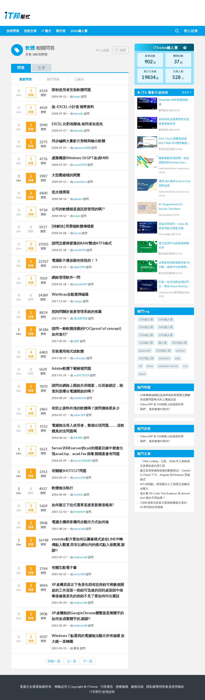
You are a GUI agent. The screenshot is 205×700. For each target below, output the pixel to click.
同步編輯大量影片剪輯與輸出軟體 (78, 141)
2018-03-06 (59, 233)
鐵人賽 (162, 342)
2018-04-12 (59, 215)
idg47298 (80, 267)
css (185, 366)
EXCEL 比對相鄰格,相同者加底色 (77, 124)
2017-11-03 (59, 301)
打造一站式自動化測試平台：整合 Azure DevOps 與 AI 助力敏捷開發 (174, 284)
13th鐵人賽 (146, 327)
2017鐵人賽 (146, 358)
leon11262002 (83, 460)
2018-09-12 (59, 96)
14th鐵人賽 (165, 327)
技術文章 (30, 31)
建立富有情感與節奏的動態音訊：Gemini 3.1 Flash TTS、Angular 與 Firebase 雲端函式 (165, 475)
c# (140, 366)
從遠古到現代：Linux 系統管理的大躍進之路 (173, 226)
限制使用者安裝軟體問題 (71, 90)
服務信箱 (137, 686)
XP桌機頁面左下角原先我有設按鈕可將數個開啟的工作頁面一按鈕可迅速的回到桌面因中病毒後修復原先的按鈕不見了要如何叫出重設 (88, 590)
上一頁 (71, 661)
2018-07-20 (59, 164)
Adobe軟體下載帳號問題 (71, 368)
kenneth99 (81, 284)
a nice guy (80, 358)
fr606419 (80, 511)
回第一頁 (54, 661)
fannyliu (79, 113)
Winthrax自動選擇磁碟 (70, 294)
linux (150, 366)
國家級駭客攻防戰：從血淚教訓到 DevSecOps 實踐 (174, 160)
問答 (21, 67)
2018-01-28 (59, 250)
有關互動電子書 (64, 567)
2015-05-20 (59, 602)
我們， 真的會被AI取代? (155, 409)
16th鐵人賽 (165, 319)
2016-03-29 (59, 460)
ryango (78, 301)
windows (164, 358)
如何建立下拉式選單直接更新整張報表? (83, 505)
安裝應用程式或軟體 (68, 351)
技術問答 (13, 31)
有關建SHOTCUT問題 (69, 471)
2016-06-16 (59, 437)
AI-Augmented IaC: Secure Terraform (171, 206)
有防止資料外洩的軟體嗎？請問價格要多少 (85, 408)
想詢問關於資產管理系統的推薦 (77, 311)
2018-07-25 (59, 147)
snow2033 (80, 164)
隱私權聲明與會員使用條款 (165, 686)
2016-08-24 (59, 398)
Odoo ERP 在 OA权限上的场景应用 (161, 404)
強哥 (77, 341)
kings (77, 96)
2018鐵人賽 (163, 350)
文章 (41, 67)
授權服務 (122, 686)
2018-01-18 (59, 284)
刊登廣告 (106, 686)
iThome (92, 686)
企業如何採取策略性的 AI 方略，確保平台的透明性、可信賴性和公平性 (174, 265)
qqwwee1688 (82, 147)
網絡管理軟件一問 (66, 277)
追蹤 (120, 50)
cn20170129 (82, 375)
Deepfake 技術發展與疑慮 (173, 102)
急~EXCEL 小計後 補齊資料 (73, 106)
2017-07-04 (59, 318)
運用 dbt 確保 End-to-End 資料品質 (174, 183)
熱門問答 (53, 79)
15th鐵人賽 (146, 319)
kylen (77, 215)
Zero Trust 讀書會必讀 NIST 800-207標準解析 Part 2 (173, 141)
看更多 (187, 92)
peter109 (80, 415)
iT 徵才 (46, 31)
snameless (80, 181)
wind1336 (80, 250)
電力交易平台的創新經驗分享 (174, 245)
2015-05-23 (59, 574)
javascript (145, 350)
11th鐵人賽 (146, 342)
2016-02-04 (59, 494)
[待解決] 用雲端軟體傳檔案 (73, 226)
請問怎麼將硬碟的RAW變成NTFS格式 (82, 243)
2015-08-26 (59, 528)
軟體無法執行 (62, 488)
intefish (79, 494)
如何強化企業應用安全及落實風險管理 (174, 121)
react (142, 373)
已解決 (79, 79)
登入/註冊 (191, 31)
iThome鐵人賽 (170, 47)
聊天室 (61, 31)
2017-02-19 (59, 358)
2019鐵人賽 (179, 342)
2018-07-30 (59, 113)
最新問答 (25, 79)
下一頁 (87, 661)
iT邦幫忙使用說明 (102, 691)
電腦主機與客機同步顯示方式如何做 (80, 522)
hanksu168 (81, 557)
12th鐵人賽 (165, 335)
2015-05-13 (59, 648)
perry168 (80, 477)
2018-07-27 (59, 130)
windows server (168, 366)
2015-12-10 (59, 511)
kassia (78, 233)
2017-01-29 (59, 375)
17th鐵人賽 (146, 335)
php (177, 358)
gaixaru (78, 198)
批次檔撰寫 (61, 192)
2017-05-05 (59, 341)
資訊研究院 (81, 318)
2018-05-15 (59, 181)
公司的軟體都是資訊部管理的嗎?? (78, 209)
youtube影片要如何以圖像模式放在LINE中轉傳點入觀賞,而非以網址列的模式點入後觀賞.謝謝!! (88, 545)
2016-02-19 (59, 477)
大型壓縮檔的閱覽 (66, 175)
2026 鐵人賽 (79, 31)
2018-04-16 (59, 198)
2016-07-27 (59, 415)
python (180, 350)
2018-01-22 (59, 267)
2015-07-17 (59, 557)
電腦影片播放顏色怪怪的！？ (75, 260)
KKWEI (79, 437)
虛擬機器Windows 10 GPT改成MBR (80, 158)
